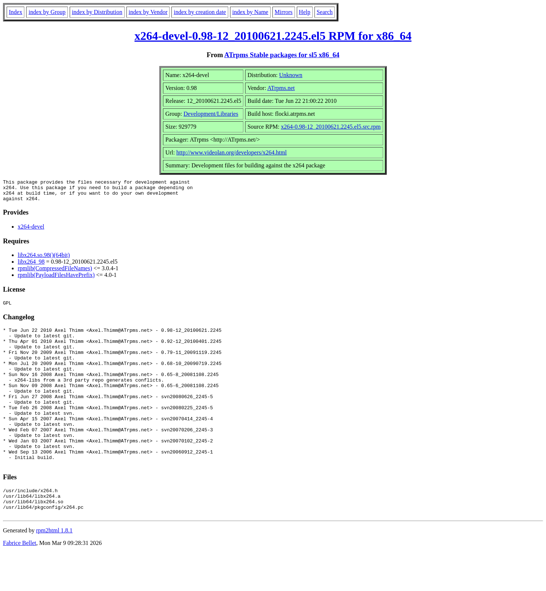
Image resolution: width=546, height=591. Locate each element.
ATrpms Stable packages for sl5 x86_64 (281, 55)
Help (304, 12)
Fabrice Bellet (19, 581)
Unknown (290, 75)
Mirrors (284, 12)
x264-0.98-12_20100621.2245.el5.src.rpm (331, 127)
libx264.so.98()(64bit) (44, 259)
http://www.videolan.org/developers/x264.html (231, 152)
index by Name (250, 12)
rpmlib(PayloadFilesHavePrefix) (56, 279)
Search (325, 12)
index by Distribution (97, 12)
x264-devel (31, 231)
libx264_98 (31, 266)
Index (15, 12)
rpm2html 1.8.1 (54, 569)
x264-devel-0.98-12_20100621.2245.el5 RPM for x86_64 (273, 35)
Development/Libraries (211, 114)
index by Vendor (148, 12)
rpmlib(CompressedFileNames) (55, 273)
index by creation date (200, 12)
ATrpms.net (281, 88)
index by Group (46, 12)
